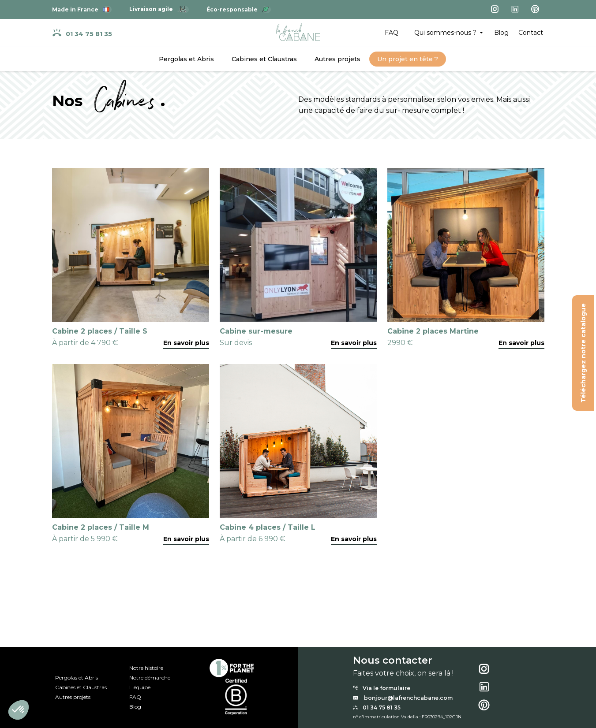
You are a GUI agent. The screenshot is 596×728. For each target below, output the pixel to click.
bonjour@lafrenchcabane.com (403, 698)
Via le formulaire (381, 688)
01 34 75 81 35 (82, 33)
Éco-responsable (238, 9)
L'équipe (139, 687)
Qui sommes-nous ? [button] (446, 33)
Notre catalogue (33, 643)
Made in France (82, 9)
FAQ (391, 33)
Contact (530, 33)
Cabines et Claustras (264, 59)
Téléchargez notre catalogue (583, 353)
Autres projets (337, 59)
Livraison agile (159, 9)
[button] (18, 710)
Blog (501, 33)
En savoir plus (186, 343)
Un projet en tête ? (407, 59)
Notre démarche (149, 677)
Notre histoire (146, 668)
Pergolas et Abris (186, 59)
